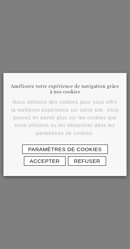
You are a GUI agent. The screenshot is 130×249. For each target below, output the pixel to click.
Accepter (45, 161)
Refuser (87, 161)
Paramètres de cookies (65, 149)
